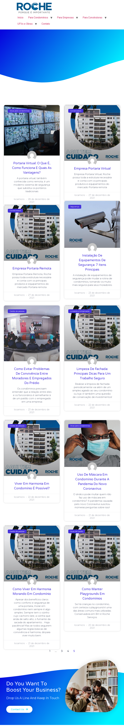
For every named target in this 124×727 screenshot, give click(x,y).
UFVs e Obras (25, 23)
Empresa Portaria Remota (31, 268)
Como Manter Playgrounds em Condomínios (92, 593)
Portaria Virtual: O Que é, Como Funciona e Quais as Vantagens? (32, 168)
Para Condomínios (38, 17)
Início (20, 17)
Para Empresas (65, 17)
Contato (46, 23)
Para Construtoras (92, 17)
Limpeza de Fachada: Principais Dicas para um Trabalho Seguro (92, 373)
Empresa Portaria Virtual (92, 168)
